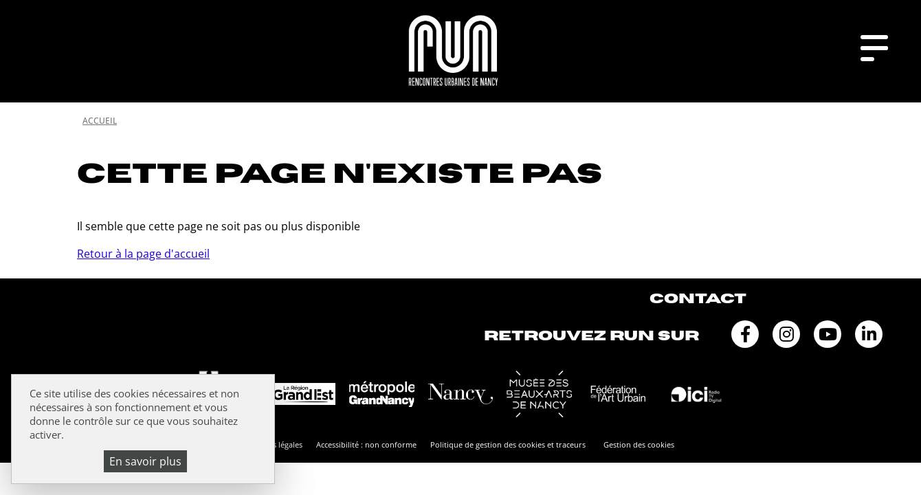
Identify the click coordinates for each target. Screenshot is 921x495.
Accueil (99, 120)
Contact (698, 299)
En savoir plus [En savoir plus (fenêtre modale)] (145, 461)
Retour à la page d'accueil (143, 253)
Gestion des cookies (638, 444)
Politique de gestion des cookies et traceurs (508, 444)
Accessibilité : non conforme (366, 444)
